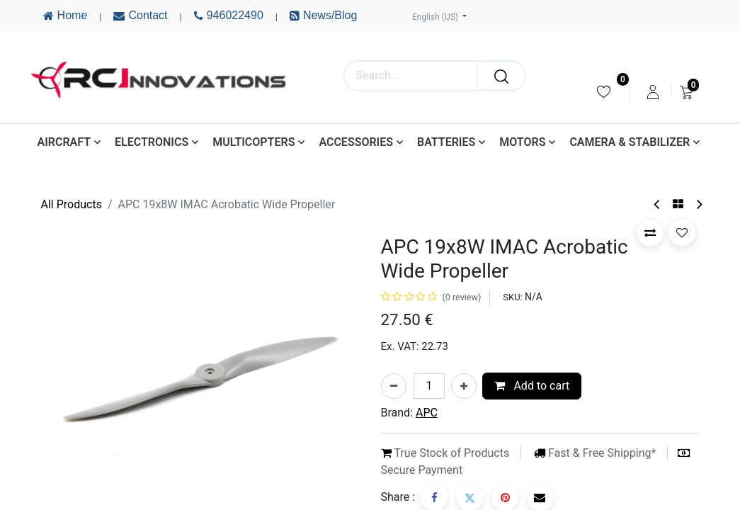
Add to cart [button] (531, 385)
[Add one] (464, 386)
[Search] (501, 76)
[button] (650, 232)
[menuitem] (603, 91)
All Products (71, 204)
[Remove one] (393, 386)
